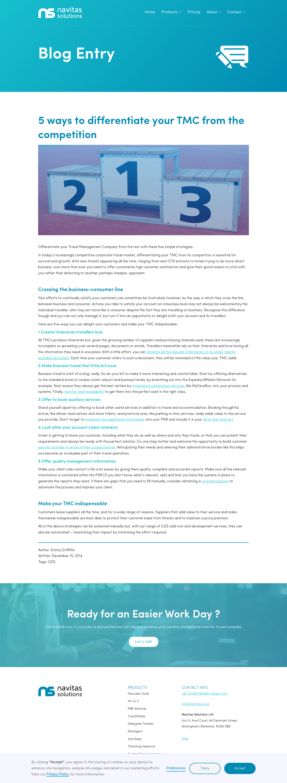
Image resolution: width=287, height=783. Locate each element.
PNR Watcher (137, 709)
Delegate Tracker (141, 724)
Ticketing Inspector (141, 746)
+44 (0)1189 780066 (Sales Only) (205, 694)
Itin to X (133, 701)
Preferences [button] (176, 768)
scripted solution (215, 481)
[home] (60, 12)
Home (150, 12)
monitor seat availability (84, 392)
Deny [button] (205, 768)
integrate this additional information (115, 420)
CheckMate (136, 716)
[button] (172, 12)
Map (185, 738)
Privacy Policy (57, 774)
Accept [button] (240, 768)
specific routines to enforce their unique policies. (77, 447)
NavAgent (135, 731)
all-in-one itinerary (218, 420)
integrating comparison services (158, 386)
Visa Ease (134, 739)
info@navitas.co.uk (195, 704)
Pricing (194, 12)
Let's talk (143, 642)
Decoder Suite (138, 694)
